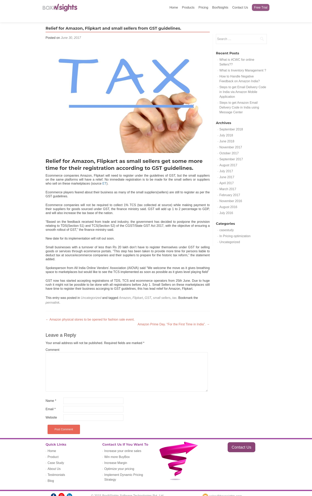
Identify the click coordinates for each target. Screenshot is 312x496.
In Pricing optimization (235, 229)
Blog (51, 473)
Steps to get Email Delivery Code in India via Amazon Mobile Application (242, 84)
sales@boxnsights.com (222, 489)
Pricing (203, 7)
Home (174, 7)
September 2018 (231, 122)
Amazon (125, 291)
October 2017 (229, 146)
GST (148, 291)
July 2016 (226, 206)
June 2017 (226, 170)
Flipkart (138, 291)
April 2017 (226, 176)
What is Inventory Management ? (242, 63)
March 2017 (227, 182)
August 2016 (228, 200)
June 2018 (226, 134)
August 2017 (228, 158)
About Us (54, 462)
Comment (52, 342)
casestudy (226, 223)
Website (51, 410)
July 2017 (226, 164)
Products (188, 7)
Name (51, 393)
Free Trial (260, 7)
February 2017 (229, 188)
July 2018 (226, 128)
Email (51, 402)
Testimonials (56, 468)
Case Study (56, 456)
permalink (52, 295)
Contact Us (240, 7)
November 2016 (230, 194)
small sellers (162, 291)
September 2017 (231, 152)
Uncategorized (91, 291)
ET (104, 176)
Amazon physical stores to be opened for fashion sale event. (90, 312)
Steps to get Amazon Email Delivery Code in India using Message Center (239, 100)
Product (53, 450)
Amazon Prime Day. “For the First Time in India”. (174, 317)
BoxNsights (220, 7)
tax (174, 291)
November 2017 (230, 140)
